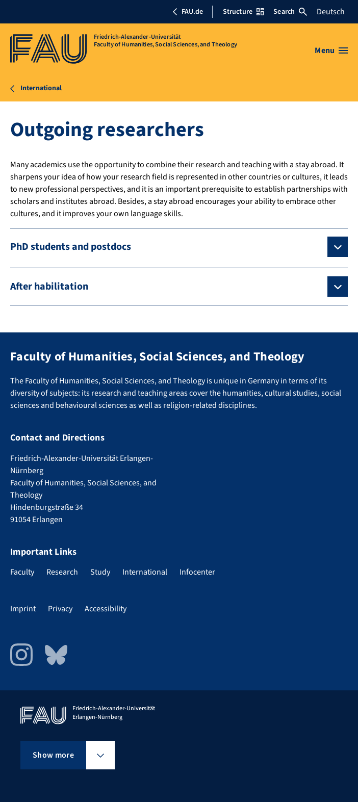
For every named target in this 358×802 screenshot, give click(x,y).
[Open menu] (331, 50)
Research (62, 572)
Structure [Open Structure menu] (243, 12)
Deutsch (331, 11)
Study (100, 572)
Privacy (60, 608)
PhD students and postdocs (70, 247)
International (144, 572)
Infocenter (197, 572)
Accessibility (105, 608)
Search (290, 12)
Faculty (22, 572)
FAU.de (187, 12)
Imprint (23, 608)
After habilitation (49, 286)
